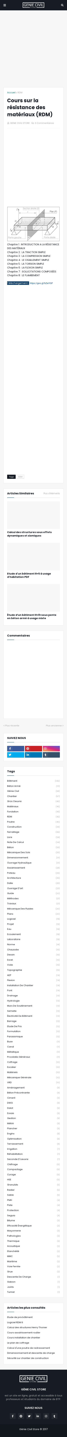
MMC (33, 1256)
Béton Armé (33, 786)
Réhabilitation (33, 1154)
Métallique (33, 1052)
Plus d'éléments (52, 493)
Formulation (33, 1031)
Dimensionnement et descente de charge (31, 1353)
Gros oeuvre (33, 801)
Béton (33, 847)
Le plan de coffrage (18, 1342)
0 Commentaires (44, 123)
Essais (33, 1113)
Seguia (33, 1215)
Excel (33, 960)
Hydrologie (33, 1001)
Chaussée (33, 950)
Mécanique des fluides (33, 909)
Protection (33, 1210)
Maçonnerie (33, 1231)
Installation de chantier (33, 985)
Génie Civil (33, 791)
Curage (33, 1175)
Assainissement (33, 868)
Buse (33, 1042)
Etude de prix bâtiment (20, 1317)
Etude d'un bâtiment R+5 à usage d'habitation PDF (29, 575)
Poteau (33, 873)
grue (33, 1272)
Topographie (33, 970)
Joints (33, 1287)
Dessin (33, 955)
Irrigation (33, 1149)
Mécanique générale (33, 1077)
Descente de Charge (33, 1277)
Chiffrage (33, 1164)
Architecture (33, 878)
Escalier (33, 1067)
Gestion (33, 1118)
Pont (33, 990)
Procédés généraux (33, 1057)
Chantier (33, 796)
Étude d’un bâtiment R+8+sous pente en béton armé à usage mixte (31, 616)
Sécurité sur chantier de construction (28, 1358)
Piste (33, 1205)
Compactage (33, 1169)
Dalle (33, 883)
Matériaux (33, 806)
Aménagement (33, 1088)
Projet (33, 924)
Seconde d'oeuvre (33, 1159)
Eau (33, 929)
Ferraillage (33, 832)
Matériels (33, 1072)
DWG (33, 1103)
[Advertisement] (33, 49)
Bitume (33, 1220)
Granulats (33, 1185)
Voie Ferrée (33, 1266)
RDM (20, 92)
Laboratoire (33, 939)
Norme (33, 944)
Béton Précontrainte (33, 1093)
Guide (33, 893)
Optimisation (33, 1139)
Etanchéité (33, 1251)
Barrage (33, 1021)
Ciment (33, 1098)
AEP (33, 975)
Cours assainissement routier (23, 1332)
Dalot (33, 1108)
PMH (33, 1200)
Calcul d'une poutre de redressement (28, 1348)
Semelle (33, 1011)
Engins (33, 1134)
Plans (33, 914)
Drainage (33, 996)
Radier (33, 1190)
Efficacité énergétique (33, 1226)
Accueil (11, 92)
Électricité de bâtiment (33, 1016)
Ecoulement (33, 934)
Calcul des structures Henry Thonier (27, 1327)
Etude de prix (33, 1026)
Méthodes (33, 898)
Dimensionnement (33, 858)
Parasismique (33, 1036)
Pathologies (33, 1236)
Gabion (33, 1282)
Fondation (33, 812)
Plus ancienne (54, 725)
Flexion (33, 980)
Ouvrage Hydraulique (33, 863)
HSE (33, 1180)
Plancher (33, 1128)
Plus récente (12, 725)
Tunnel (33, 1292)
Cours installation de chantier (23, 1337)
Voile (33, 965)
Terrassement (33, 1144)
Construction (33, 827)
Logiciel (33, 919)
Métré (33, 1123)
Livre (33, 837)
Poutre (33, 822)
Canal (33, 1047)
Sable (33, 1195)
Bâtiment (33, 781)
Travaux (33, 903)
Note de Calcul (33, 842)
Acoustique (33, 1246)
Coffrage (33, 1062)
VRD (33, 1082)
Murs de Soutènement (33, 1006)
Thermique (33, 1241)
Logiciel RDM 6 (15, 1322)
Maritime (33, 1261)
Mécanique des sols (33, 852)
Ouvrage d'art (33, 888)
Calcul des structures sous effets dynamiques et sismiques (29, 534)
